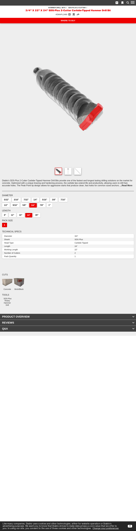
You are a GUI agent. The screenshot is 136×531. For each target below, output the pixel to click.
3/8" (54, 200)
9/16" (15, 205)
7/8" (42, 205)
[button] (117, 2)
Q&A (68, 328)
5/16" (44, 200)
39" (36, 215)
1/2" (6, 205)
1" (49, 205)
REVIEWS (68, 322)
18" (20, 215)
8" (5, 215)
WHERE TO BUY (68, 21)
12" (12, 215)
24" (28, 215)
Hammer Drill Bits (56, 8)
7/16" (63, 200)
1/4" (35, 200)
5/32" (6, 200)
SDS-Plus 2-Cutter (77, 8)
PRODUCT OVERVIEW (68, 316)
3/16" (16, 200)
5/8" (24, 205)
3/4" (33, 205)
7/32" (26, 200)
